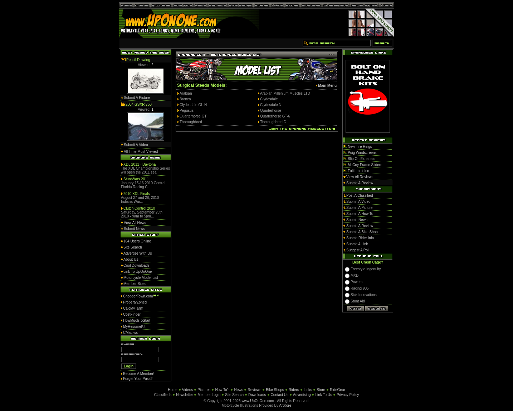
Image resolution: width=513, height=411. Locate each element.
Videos (187, 390)
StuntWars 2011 (136, 179)
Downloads (257, 395)
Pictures (203, 390)
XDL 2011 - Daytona (139, 164)
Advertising (302, 395)
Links (308, 390)
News (238, 390)
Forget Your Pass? (137, 379)
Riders (294, 390)
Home (172, 390)
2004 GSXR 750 (139, 104)
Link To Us (323, 395)
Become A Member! (138, 374)
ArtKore (285, 405)
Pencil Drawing (138, 60)
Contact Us (279, 395)
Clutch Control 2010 (139, 208)
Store (321, 390)
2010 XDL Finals (136, 194)
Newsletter (184, 395)
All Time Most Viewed (141, 152)
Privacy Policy (348, 395)
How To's (222, 390)
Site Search (234, 395)
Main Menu (327, 85)
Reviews (254, 390)
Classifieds (162, 395)
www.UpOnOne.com (257, 401)
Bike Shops (275, 390)
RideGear (337, 390)
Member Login (208, 395)
